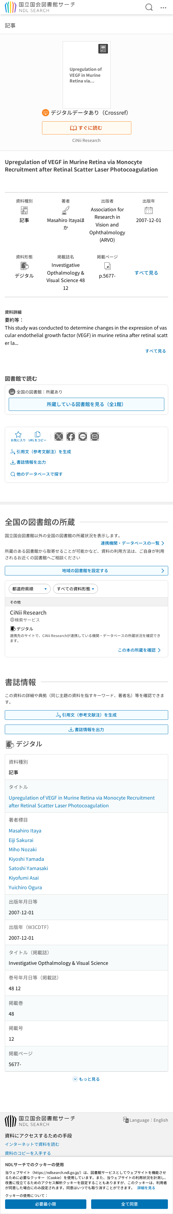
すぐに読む (86, 127)
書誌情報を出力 (28, 462)
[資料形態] (75, 588)
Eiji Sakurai (21, 839)
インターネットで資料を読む (32, 1144)
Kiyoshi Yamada (26, 858)
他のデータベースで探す (36, 474)
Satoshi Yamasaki (28, 868)
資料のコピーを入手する (28, 1153)
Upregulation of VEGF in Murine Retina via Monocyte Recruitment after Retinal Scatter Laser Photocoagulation (82, 801)
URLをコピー (37, 436)
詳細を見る (146, 1187)
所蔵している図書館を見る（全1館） (86, 404)
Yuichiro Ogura (25, 887)
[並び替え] (30, 588)
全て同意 (129, 1204)
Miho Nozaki (23, 849)
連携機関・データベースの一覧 (133, 543)
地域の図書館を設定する (114, 570)
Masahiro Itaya (25, 830)
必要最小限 (45, 1204)
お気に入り (18, 436)
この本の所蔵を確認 (140, 650)
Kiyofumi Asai (24, 877)
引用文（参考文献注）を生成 (40, 451)
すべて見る (146, 272)
